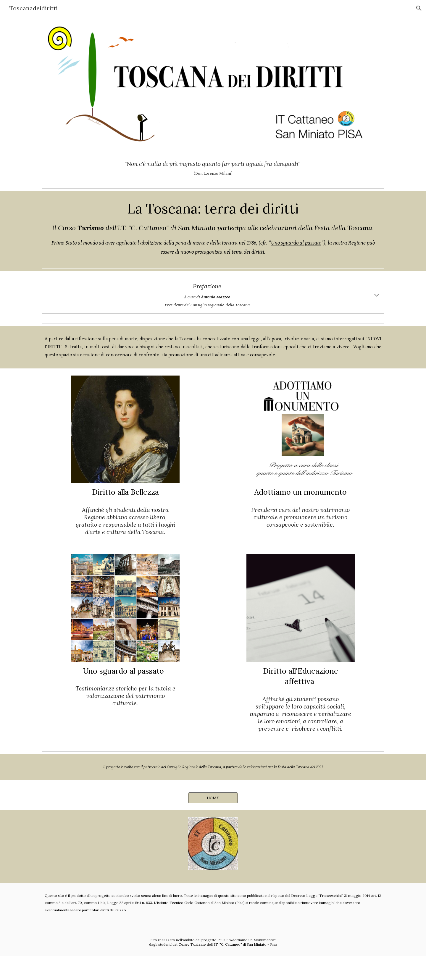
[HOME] (213, 798)
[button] (419, 8)
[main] (213, 168)
